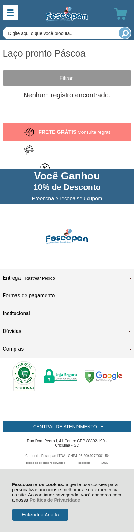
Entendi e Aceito (40, 514)
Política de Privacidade (55, 500)
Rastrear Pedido (40, 278)
